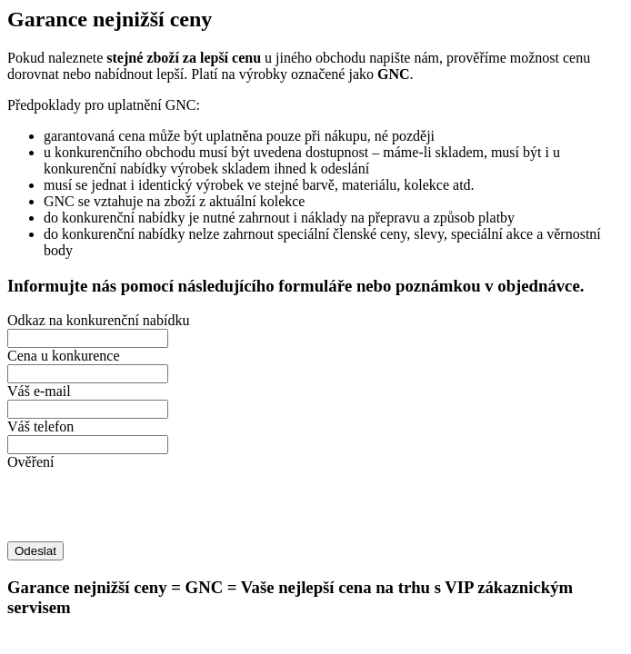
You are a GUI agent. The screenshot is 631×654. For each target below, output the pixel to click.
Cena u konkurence (63, 355)
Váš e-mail (39, 391)
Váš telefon (40, 426)
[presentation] (145, 506)
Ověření (31, 462)
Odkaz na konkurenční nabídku (98, 320)
